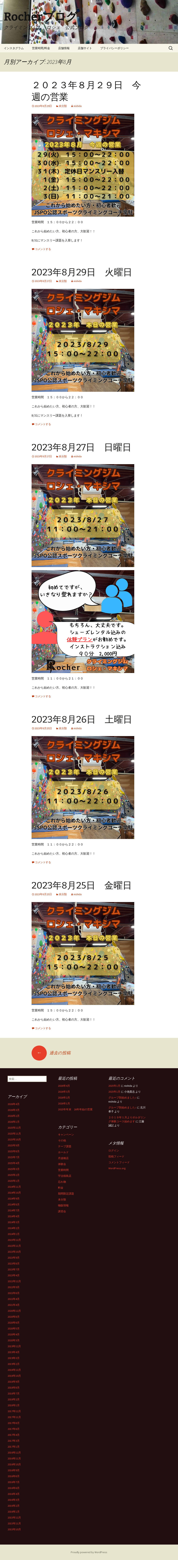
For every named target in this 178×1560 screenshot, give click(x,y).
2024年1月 (14, 1234)
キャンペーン (66, 1134)
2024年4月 (14, 1216)
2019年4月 (14, 1352)
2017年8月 (14, 1423)
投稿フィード (116, 1156)
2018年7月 (14, 1393)
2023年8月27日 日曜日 (81, 447)
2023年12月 (14, 1240)
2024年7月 (14, 1210)
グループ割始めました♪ (122, 1097)
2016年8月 (14, 1476)
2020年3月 (14, 1340)
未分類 (63, 106)
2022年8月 (14, 1293)
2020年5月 (14, 1328)
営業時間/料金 (41, 48)
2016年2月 (14, 1505)
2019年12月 (14, 1346)
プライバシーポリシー (114, 48)
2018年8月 (14, 1387)
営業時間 (63, 1170)
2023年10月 (14, 1251)
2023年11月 (14, 1246)
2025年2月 (14, 1175)
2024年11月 (14, 1186)
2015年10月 (14, 1529)
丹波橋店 (63, 1158)
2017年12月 (14, 1411)
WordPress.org (117, 1168)
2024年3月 (14, 1222)
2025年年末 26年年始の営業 (75, 1109)
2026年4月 (64, 1085)
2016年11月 (14, 1458)
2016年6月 (14, 1488)
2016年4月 (14, 1494)
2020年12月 (14, 1310)
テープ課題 (64, 1146)
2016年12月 (14, 1452)
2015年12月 (14, 1517)
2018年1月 (14, 1405)
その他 (62, 1140)
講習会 (62, 1211)
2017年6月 (14, 1429)
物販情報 (63, 1205)
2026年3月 (64, 1091)
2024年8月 (14, 1204)
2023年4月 (14, 1275)
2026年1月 (64, 1103)
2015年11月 (14, 1523)
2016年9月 (14, 1470)
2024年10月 (14, 1192)
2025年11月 (14, 1133)
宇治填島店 (64, 1176)
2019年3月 (14, 1358)
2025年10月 (14, 1139)
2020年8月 (14, 1316)
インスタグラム (14, 48)
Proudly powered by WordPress (89, 1552)
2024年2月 (14, 1228)
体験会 (62, 1164)
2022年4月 (14, 1299)
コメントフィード (119, 1162)
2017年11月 (14, 1417)
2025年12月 (14, 1127)
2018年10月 (14, 1375)
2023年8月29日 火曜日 (82, 272)
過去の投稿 (51, 1052)
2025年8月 (14, 1151)
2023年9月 (14, 1257)
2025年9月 (14, 1145)
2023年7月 (14, 1269)
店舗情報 (64, 48)
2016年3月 (14, 1500)
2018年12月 (14, 1370)
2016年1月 (14, 1511)
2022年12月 (14, 1281)
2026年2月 (64, 1097)
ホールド (63, 1152)
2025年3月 (14, 1169)
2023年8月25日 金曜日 (82, 885)
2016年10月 (14, 1464)
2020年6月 (14, 1322)
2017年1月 (14, 1446)
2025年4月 (14, 1163)
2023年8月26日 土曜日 (82, 719)
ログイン (113, 1150)
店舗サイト (85, 48)
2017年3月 (14, 1440)
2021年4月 (14, 1305)
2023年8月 (14, 1263)
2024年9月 (14, 1198)
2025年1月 (114, 1085)
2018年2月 (14, 1399)
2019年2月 (14, 1364)
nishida (78, 106)
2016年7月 (14, 1482)
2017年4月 (14, 1435)
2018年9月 (14, 1381)
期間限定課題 (66, 1193)
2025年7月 (14, 1157)
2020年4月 (14, 1334)
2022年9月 (14, 1287)
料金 (60, 1187)
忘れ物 (62, 1181)
